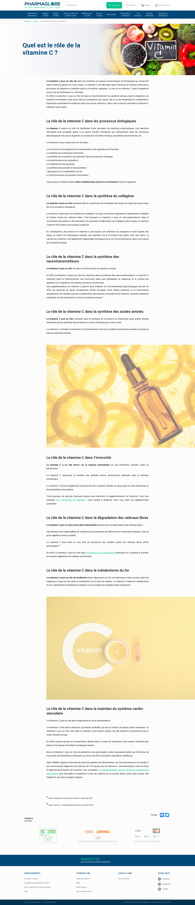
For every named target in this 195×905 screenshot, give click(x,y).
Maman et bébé (56, 14)
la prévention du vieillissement (100, 552)
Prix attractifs (138, 14)
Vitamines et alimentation (163, 14)
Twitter (163, 889)
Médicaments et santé (87, 14)
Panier (146, 5)
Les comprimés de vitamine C (71, 500)
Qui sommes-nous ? (85, 891)
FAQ (78, 883)
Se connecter (124, 879)
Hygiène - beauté (45, 14)
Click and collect (83, 879)
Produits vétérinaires (149, 14)
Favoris (131, 5)
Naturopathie (111, 14)
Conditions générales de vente (36, 883)
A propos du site (31, 879)
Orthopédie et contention (125, 14)
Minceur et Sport (99, 14)
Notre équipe (82, 887)
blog (26, 891)
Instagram (164, 884)
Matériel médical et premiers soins (71, 14)
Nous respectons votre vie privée (37, 887)
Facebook (164, 879)
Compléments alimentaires (32, 14)
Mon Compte (163, 5)
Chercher (116, 5)
